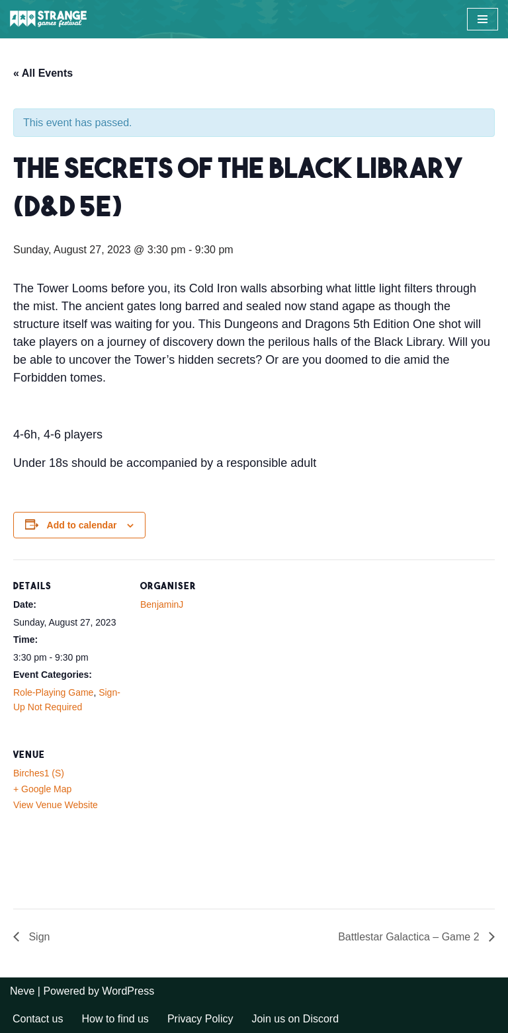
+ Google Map (42, 789)
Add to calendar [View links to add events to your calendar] (82, 525)
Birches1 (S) (38, 773)
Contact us (38, 1018)
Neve (22, 991)
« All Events (43, 73)
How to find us (114, 1018)
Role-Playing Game (53, 692)
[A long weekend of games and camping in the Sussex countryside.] (49, 19)
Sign (38, 936)
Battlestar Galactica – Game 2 (410, 936)
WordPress (128, 991)
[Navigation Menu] (482, 19)
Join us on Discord (295, 1018)
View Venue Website (55, 805)
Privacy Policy (200, 1018)
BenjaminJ (161, 604)
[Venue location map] (210, 819)
